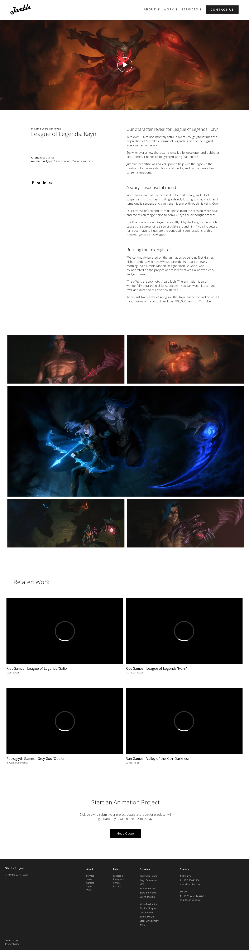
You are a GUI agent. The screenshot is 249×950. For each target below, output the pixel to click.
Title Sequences (147, 888)
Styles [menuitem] (89, 886)
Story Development (149, 920)
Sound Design (147, 916)
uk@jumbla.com (191, 899)
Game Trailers (147, 912)
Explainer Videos (148, 892)
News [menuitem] (89, 879)
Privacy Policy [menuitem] (12, 943)
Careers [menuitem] (90, 882)
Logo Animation (148, 880)
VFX (142, 884)
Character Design (149, 875)
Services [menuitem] (190, 9)
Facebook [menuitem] (118, 875)
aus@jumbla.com (191, 884)
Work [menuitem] (169, 9)
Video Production (149, 904)
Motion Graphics (148, 908)
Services (145, 869)
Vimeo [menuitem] (116, 882)
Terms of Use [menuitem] (11, 940)
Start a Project (14, 868)
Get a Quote (125, 833)
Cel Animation (147, 896)
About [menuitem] (150, 9)
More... (143, 924)
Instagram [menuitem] (118, 879)
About (89, 869)
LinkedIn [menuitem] (117, 886)
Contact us (222, 9)
